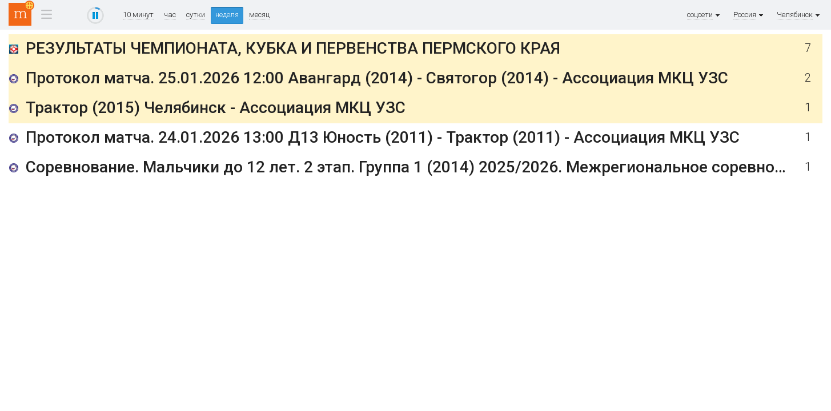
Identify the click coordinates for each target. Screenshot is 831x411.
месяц (259, 15)
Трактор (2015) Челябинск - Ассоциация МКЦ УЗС (216, 107)
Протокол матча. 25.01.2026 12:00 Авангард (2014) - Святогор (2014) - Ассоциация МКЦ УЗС (377, 77)
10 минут (138, 15)
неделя (227, 14)
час (170, 15)
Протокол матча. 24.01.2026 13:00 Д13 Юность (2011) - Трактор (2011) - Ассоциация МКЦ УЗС (383, 137)
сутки (195, 15)
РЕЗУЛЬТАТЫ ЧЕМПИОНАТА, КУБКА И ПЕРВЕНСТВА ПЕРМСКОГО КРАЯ (293, 48)
